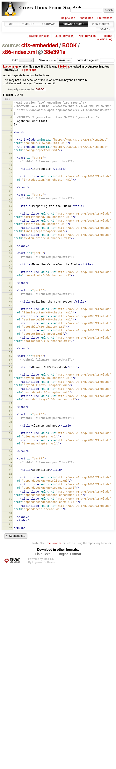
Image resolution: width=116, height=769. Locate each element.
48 (10, 309)
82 (10, 474)
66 (10, 407)
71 (10, 426)
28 (10, 221)
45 (10, 298)
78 (10, 459)
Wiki (11, 24)
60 (10, 371)
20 (10, 187)
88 (10, 513)
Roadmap (48, 24)
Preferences (104, 18)
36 (10, 261)
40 (10, 279)
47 (10, 305)
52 (10, 338)
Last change (10, 66)
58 (10, 364)
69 (10, 418)
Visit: (15, 60)
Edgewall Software (43, 562)
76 (10, 451)
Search (105, 29)
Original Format (69, 554)
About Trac (86, 18)
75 (10, 447)
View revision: (47, 60)
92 (10, 528)
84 (10, 485)
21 (10, 191)
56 (10, 356)
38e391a (54, 52)
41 (10, 283)
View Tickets (101, 24)
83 (10, 477)
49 (10, 316)
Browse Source (73, 24)
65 (10, 403)
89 (10, 517)
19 (10, 184)
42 (10, 287)
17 (10, 173)
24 (10, 202)
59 (10, 367)
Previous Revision (38, 36)
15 (10, 165)
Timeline (28, 24)
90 (10, 520)
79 (10, 462)
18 (10, 176)
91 (10, 524)
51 (10, 331)
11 (10, 147)
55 (10, 352)
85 (10, 492)
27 (10, 214)
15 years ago (28, 70)
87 (10, 506)
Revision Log (104, 39)
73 (10, 433)
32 (10, 246)
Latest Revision (64, 36)
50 (10, 323)
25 (10, 206)
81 (10, 470)
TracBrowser (53, 543)
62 (10, 382)
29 (10, 228)
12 (10, 154)
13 (10, 158)
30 (10, 235)
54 (10, 349)
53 (10, 345)
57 (10, 360)
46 (10, 302)
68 (10, 415)
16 (10, 169)
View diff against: (95, 60)
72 (10, 429)
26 (10, 210)
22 (10, 195)
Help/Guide (68, 18)
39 (10, 272)
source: (11, 45)
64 (10, 396)
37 (10, 265)
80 (10, 466)
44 (10, 294)
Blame (108, 36)
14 (10, 161)
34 (10, 253)
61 (10, 375)
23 (10, 199)
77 (10, 455)
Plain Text (42, 554)
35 (10, 257)
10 (10, 140)
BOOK (69, 45)
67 (10, 411)
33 (10, 250)
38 (10, 268)
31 (10, 242)
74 (10, 440)
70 (10, 422)
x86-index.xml (19, 52)
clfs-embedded (39, 45)
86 (10, 499)
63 (10, 389)
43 (10, 290)
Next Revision (87, 36)
